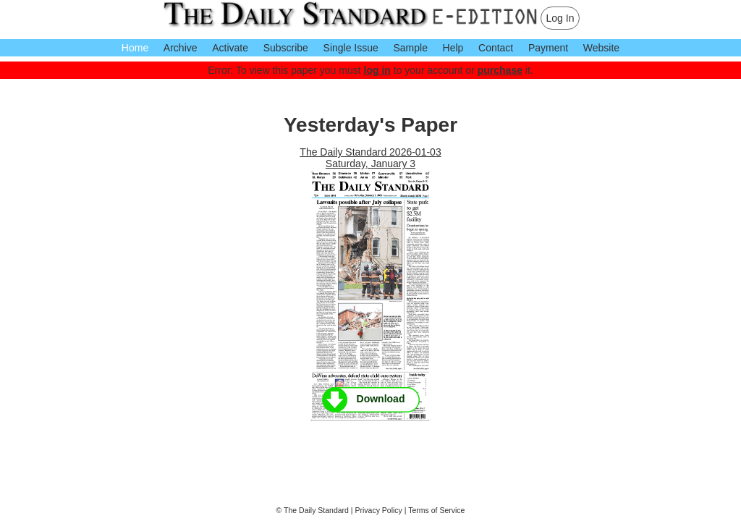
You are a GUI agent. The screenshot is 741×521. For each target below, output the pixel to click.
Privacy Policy (378, 510)
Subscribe (285, 48)
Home (135, 48)
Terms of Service (436, 510)
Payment (548, 48)
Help (453, 48)
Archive (181, 48)
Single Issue (350, 48)
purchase (500, 70)
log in (377, 70)
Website (601, 48)
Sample (410, 48)
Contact (495, 48)
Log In (560, 18)
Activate (230, 48)
